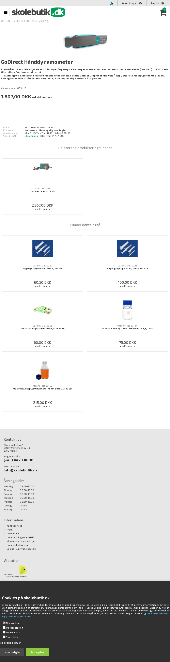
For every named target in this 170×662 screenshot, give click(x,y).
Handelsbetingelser (18, 544)
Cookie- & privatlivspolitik (21, 548)
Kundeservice (14, 525)
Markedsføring (14, 627)
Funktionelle (13, 632)
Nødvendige (13, 623)
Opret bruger (132, 3)
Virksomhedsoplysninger (21, 541)
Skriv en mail (32, 135)
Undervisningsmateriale (20, 537)
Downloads (13, 533)
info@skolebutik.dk (20, 470)
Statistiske (12, 636)
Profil (10, 529)
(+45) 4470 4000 (18, 460)
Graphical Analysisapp (105, 75)
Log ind (155, 3)
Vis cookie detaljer (10, 642)
